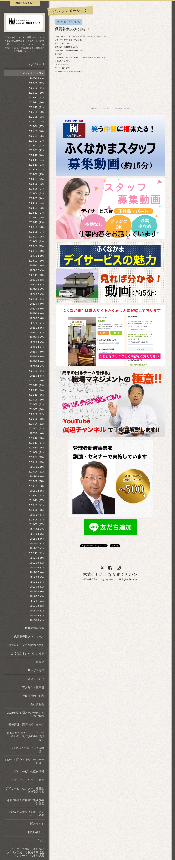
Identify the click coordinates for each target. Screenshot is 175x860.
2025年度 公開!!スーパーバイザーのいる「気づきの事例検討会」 (25, 736)
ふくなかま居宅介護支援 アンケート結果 (25, 813)
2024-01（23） (36, 208)
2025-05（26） (36, 131)
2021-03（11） (36, 371)
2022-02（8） (37, 318)
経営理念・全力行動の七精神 (26, 644)
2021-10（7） (37, 337)
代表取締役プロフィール (29, 636)
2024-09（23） (36, 169)
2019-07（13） (36, 457)
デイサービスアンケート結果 (26, 779)
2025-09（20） (36, 112)
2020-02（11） (36, 428)
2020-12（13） (36, 385)
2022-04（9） (37, 308)
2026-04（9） (37, 78)
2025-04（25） (36, 136)
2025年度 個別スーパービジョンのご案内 (25, 714)
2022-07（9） (37, 294)
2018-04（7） (37, 529)
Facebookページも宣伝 (121, 108)
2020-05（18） (36, 419)
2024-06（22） (36, 184)
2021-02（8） (37, 375)
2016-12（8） (37, 605)
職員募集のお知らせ (72, 29)
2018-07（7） (37, 514)
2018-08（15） (36, 510)
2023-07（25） (36, 236)
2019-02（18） (36, 481)
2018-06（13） (36, 519)
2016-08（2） (37, 620)
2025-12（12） (36, 97)
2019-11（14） (36, 442)
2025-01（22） (36, 150)
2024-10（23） (36, 164)
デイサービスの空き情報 (29, 771)
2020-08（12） (36, 404)
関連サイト (37, 823)
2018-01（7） (37, 543)
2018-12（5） (37, 490)
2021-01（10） (36, 380)
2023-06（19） (36, 241)
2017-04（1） (37, 586)
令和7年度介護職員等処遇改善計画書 (25, 802)
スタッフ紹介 (36, 678)
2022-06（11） (36, 299)
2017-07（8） (37, 572)
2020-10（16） (36, 395)
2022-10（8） (37, 279)
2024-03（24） (36, 198)
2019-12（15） (36, 438)
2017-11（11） (36, 553)
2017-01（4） (37, 601)
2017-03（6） (37, 591)
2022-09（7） (37, 284)
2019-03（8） (37, 476)
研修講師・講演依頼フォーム (26, 724)
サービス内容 (36, 670)
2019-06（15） (36, 462)
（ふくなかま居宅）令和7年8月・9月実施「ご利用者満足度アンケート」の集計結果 (25, 852)
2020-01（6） (37, 433)
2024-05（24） (36, 188)
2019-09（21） (36, 452)
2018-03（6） (37, 534)
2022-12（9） (37, 270)
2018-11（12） (36, 495)
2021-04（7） (37, 366)
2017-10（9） (37, 558)
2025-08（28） (36, 116)
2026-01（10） (36, 92)
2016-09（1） (37, 615)
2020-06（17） (36, 414)
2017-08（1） (37, 567)
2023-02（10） (36, 260)
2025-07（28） (36, 121)
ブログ (40, 840)
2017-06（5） (37, 577)
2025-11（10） (36, 102)
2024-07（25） (36, 179)
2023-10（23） (36, 222)
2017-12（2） (37, 548)
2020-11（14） (36, 390)
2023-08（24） (36, 232)
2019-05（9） (37, 467)
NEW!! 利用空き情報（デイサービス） (24, 761)
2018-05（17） (36, 524)
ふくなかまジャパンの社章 (27, 653)
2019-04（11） (36, 471)
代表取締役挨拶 (34, 627)
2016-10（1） (37, 610)
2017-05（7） (37, 582)
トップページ (36, 64)
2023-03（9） (37, 256)
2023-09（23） (36, 227)
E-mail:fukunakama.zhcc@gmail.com (69, 71)
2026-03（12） (36, 83)
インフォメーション (31, 72)
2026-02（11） (36, 88)
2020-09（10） (36, 399)
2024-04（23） (36, 193)
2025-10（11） (36, 107)
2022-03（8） (37, 313)
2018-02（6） (37, 538)
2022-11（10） (36, 275)
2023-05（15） (36, 246)
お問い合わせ (36, 832)
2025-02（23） (36, 145)
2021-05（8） (37, 361)
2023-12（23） (36, 212)
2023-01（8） (37, 265)
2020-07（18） (36, 409)
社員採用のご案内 (33, 695)
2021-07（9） (37, 351)
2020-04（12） (36, 423)
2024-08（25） (36, 174)
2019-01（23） (36, 486)
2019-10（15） (36, 447)
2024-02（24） (36, 203)
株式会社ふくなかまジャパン (110, 574)
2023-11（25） (36, 217)
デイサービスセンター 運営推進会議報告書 (25, 790)
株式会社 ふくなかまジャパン (102, 108)
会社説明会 (37, 704)
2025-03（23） (36, 140)
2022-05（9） (37, 303)
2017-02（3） (37, 596)
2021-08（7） (37, 347)
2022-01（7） (37, 323)
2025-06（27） (36, 126)
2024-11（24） (36, 160)
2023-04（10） (36, 251)
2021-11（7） (37, 332)
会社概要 (38, 661)
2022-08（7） (37, 289)
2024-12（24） (36, 155)
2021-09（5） (37, 342)
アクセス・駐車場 (33, 687)
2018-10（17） (36, 500)
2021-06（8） (37, 356)
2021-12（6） (37, 327)
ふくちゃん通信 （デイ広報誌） (27, 749)
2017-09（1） (37, 562)
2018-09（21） (36, 505)
